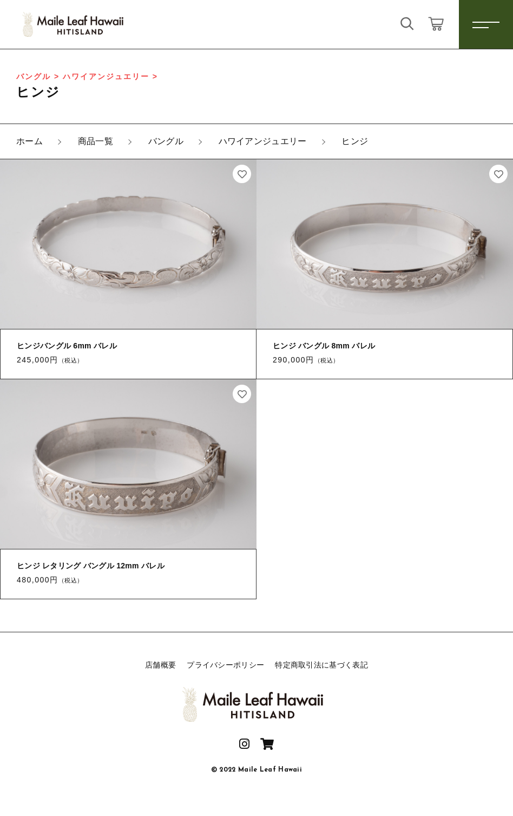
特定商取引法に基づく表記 (321, 664)
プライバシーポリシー (225, 664)
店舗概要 (160, 664)
